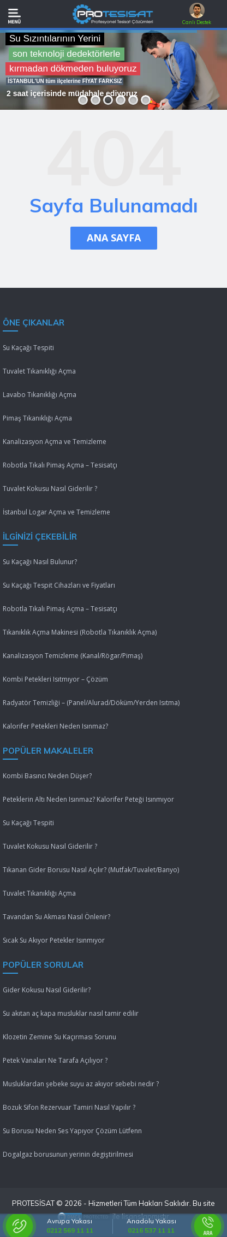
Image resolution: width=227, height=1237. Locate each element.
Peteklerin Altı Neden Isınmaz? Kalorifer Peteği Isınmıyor (88, 799)
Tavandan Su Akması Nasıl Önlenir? (56, 916)
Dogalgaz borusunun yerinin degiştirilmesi (68, 1154)
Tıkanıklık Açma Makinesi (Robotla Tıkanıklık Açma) (80, 632)
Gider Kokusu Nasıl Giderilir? (47, 990)
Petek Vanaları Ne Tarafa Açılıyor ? (55, 1060)
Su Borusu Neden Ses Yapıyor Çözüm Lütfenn (72, 1130)
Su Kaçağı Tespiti (28, 347)
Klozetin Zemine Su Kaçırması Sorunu (59, 1036)
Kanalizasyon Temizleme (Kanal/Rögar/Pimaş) (72, 655)
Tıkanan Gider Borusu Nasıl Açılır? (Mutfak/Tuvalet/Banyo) (91, 869)
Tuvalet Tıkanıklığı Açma (39, 371)
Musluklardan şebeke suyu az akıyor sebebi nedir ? (81, 1083)
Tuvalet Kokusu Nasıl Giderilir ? (50, 488)
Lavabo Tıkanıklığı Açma (39, 394)
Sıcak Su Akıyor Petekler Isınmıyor (54, 940)
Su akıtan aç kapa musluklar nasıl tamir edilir (71, 1013)
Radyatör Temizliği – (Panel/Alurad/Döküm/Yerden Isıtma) (91, 702)
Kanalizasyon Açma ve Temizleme (54, 441)
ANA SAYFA (114, 237)
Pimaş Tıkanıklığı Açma (37, 418)
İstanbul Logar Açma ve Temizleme (56, 512)
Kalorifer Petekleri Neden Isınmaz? (55, 726)
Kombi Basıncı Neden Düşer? (47, 775)
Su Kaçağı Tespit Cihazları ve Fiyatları (59, 585)
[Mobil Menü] (14, 16)
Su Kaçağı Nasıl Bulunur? (40, 561)
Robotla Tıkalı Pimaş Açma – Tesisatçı (60, 465)
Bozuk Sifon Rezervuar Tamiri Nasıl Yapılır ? (69, 1107)
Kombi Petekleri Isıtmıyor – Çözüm (55, 679)
